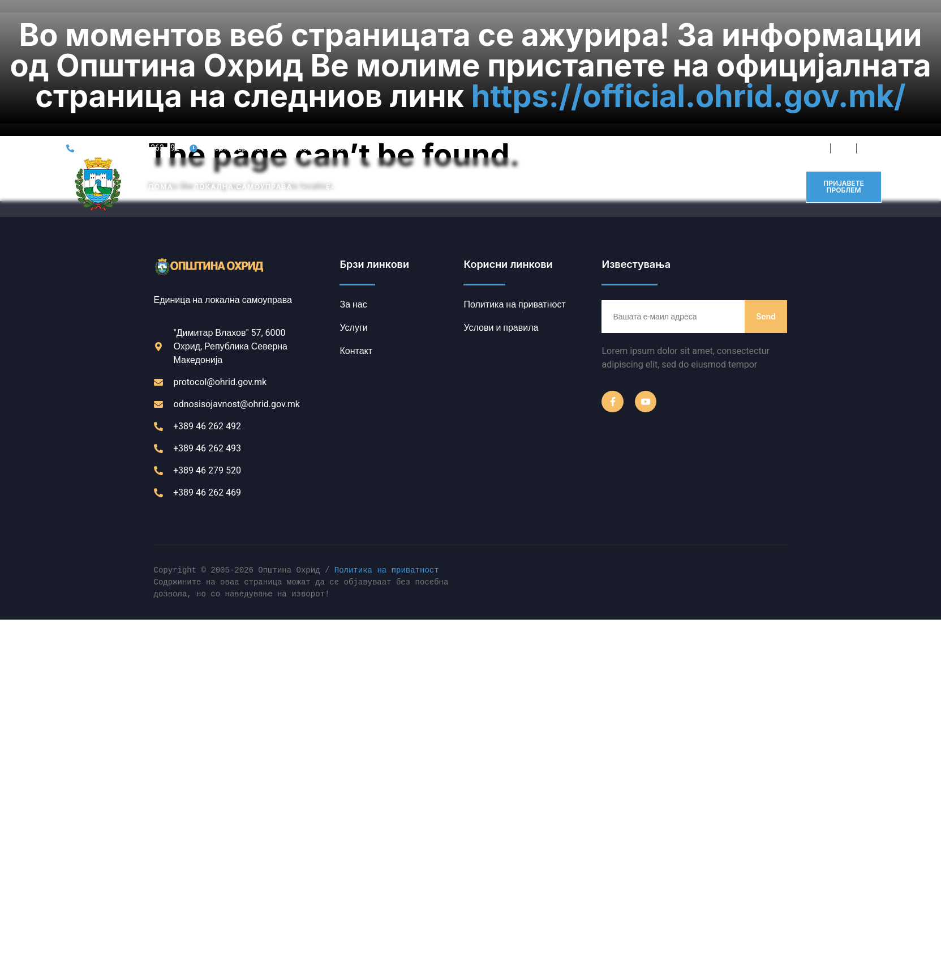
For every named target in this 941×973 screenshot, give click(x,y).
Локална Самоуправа (250, 85)
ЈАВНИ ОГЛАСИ (531, 85)
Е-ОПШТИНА (358, 85)
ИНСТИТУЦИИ (445, 85)
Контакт (738, 85)
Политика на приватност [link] (386, 469)
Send (766, 214)
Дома (160, 85)
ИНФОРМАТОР (670, 85)
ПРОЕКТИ (602, 85)
